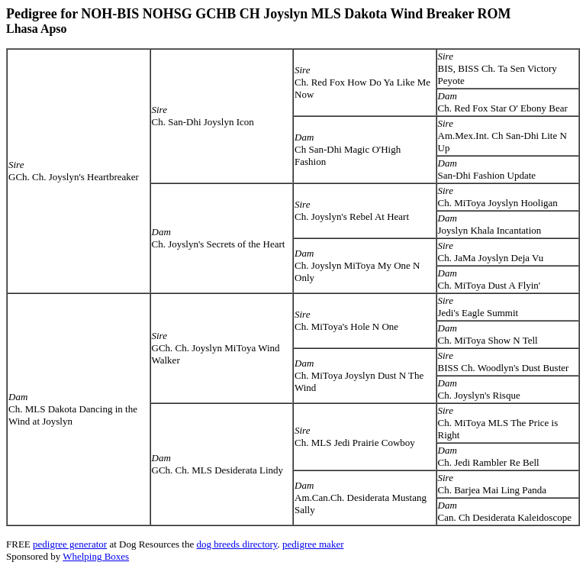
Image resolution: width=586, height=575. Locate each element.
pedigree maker (312, 544)
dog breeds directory (236, 544)
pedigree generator (70, 544)
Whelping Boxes (96, 556)
